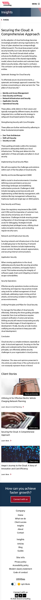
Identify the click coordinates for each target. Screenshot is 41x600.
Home (20, 515)
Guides (20, 551)
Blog (20, 547)
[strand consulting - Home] (7, 4)
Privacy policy (20, 562)
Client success (20, 522)
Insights (20, 525)
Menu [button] (36, 4)
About (20, 529)
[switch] (13, 584)
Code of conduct (20, 572)
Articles (20, 543)
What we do (20, 518)
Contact (20, 532)
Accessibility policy (21, 565)
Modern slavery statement (20, 569)
